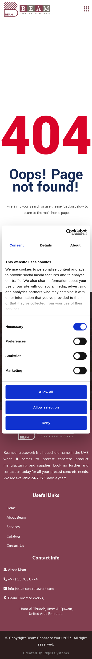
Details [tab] (46, 245)
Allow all (46, 392)
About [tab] (75, 245)
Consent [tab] (16, 245)
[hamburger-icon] (86, 9)
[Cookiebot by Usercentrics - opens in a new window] (66, 232)
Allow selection (46, 407)
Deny (46, 423)
